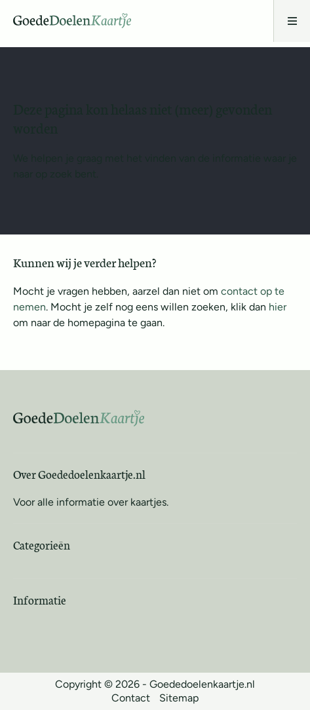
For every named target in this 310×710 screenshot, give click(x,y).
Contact (130, 698)
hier (277, 307)
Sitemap (179, 698)
